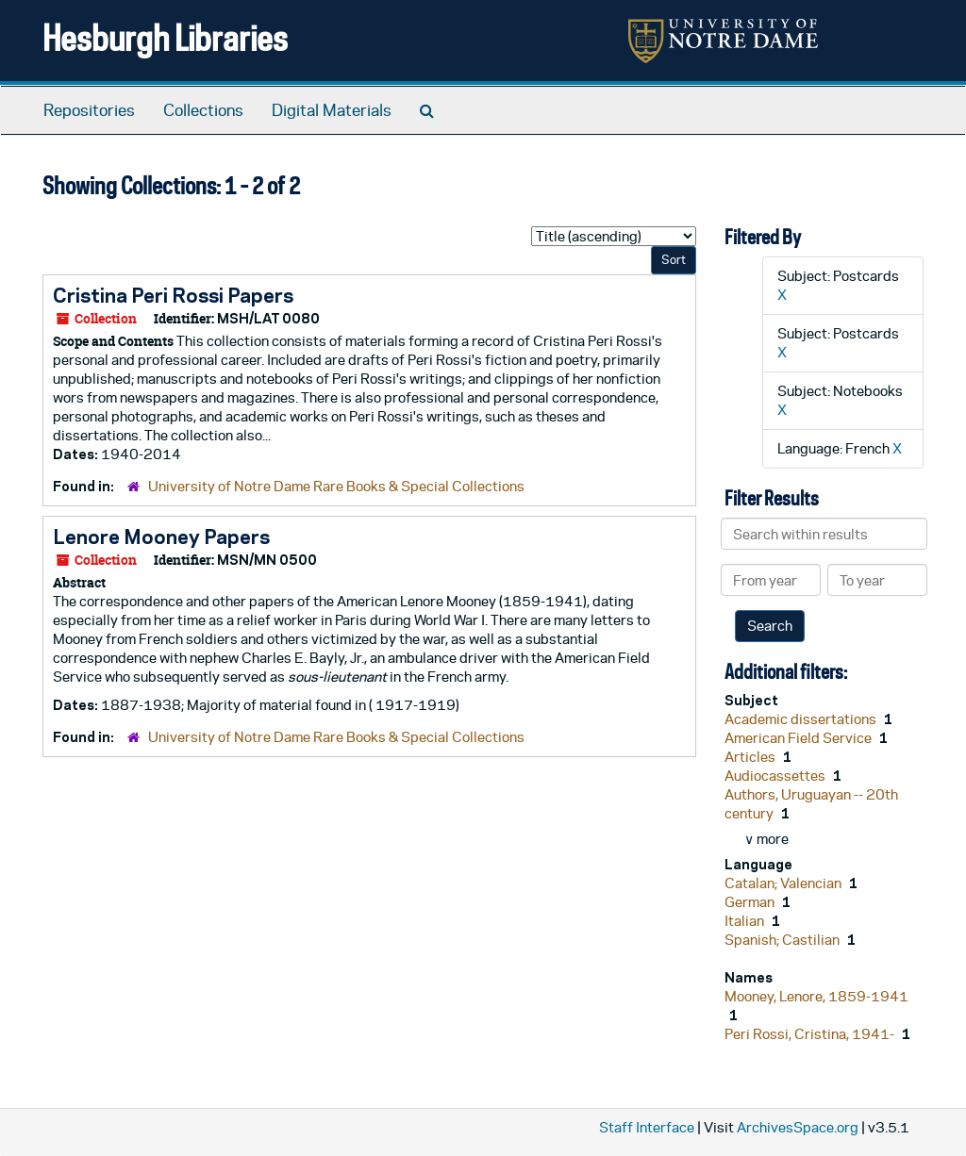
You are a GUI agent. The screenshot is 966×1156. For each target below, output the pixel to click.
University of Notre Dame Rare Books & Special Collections (336, 486)
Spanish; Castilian (783, 940)
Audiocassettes (776, 776)
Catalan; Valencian (784, 883)
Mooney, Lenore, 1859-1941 (816, 996)
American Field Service (799, 738)
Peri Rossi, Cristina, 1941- (810, 1034)
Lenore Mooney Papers (161, 536)
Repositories (89, 110)
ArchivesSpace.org (797, 1127)
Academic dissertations (801, 719)
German (750, 902)
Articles (751, 757)
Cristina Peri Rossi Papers (173, 295)
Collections (203, 110)
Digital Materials (331, 110)
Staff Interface (646, 1127)
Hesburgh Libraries (165, 37)
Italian (745, 921)
